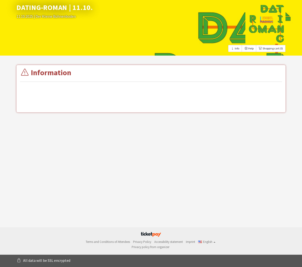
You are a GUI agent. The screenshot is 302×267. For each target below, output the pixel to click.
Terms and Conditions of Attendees (108, 242)
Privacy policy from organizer (150, 247)
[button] (206, 242)
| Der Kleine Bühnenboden (55, 16)
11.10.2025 (25, 16)
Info (235, 48)
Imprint (190, 242)
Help (249, 48)
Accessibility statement (168, 242)
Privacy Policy (142, 242)
